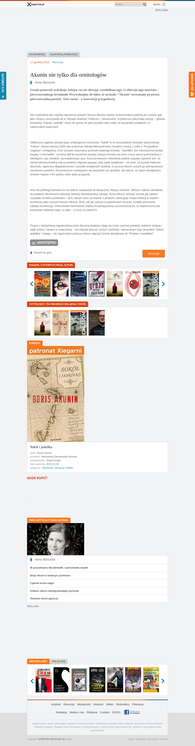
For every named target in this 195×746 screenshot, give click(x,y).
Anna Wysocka (45, 82)
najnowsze (37, 54)
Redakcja (61, 712)
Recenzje (68, 704)
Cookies (105, 712)
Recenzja (153, 253)
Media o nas (77, 712)
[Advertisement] (98, 30)
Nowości (99, 704)
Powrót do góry (43, 252)
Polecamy (138, 704)
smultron (163, 739)
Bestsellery (38, 661)
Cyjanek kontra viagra (42, 583)
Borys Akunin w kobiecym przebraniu (50, 575)
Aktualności (84, 704)
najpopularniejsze (64, 54)
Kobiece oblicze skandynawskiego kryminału (54, 590)
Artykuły (56, 704)
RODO (116, 712)
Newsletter (192, 85)
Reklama (92, 712)
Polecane (59, 661)
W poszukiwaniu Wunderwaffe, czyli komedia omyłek (59, 567)
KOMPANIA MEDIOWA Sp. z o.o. (55, 739)
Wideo (110, 704)
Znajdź (144, 4)
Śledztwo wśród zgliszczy (44, 598)
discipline (140, 739)
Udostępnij (46, 242)
